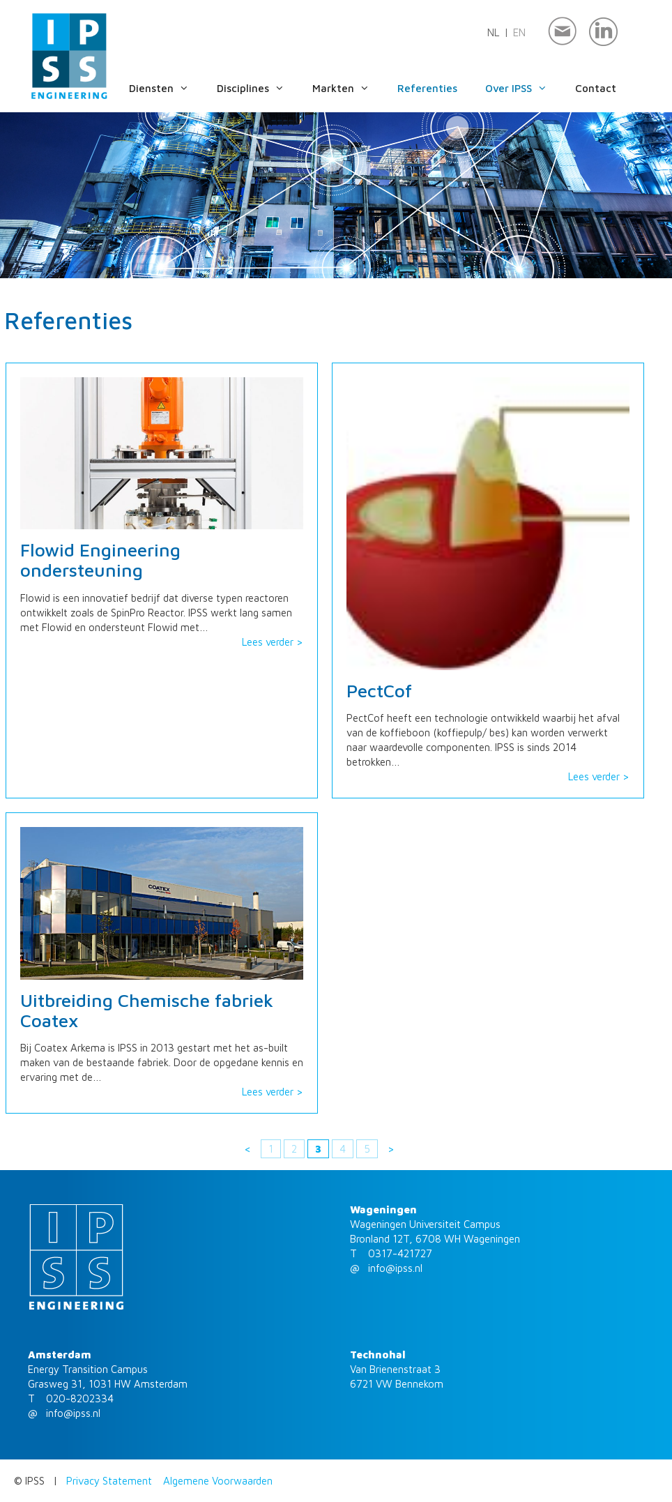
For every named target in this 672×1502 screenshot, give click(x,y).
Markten (354, 89)
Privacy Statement (109, 1481)
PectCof (379, 691)
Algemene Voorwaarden (218, 1481)
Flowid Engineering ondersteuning (100, 559)
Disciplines (264, 89)
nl (493, 32)
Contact (595, 88)
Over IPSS (530, 89)
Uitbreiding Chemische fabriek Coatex (146, 1010)
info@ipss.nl (395, 1268)
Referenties (427, 88)
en (519, 32)
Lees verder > (272, 642)
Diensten (173, 89)
